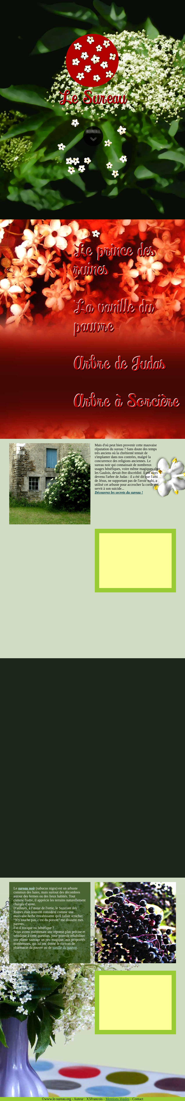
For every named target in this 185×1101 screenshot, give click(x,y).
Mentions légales (117, 1099)
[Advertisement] (135, 560)
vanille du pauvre (64, 947)
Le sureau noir (26, 972)
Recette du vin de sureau (33, 988)
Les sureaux (24, 976)
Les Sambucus (26, 980)
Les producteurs (27, 996)
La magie (22, 992)
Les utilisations (27, 984)
